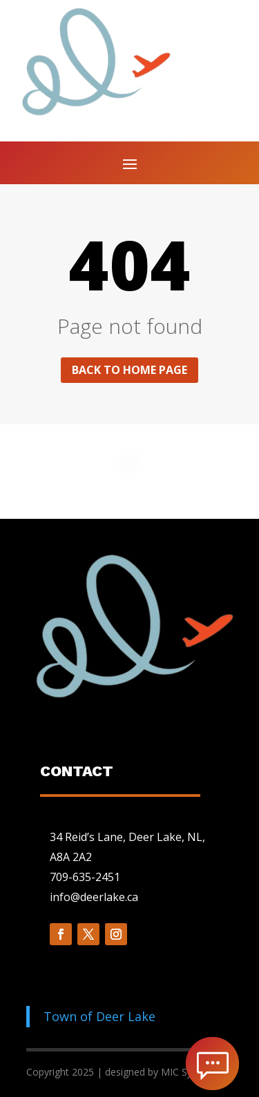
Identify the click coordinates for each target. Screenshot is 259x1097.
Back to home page (129, 369)
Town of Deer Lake (99, 1016)
